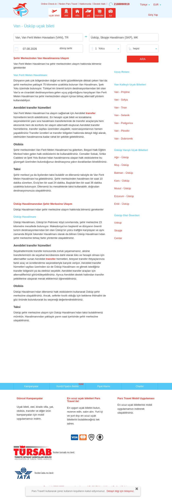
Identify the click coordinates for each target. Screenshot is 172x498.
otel (66, 12)
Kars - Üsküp (121, 180)
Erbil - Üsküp (121, 203)
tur (110, 12)
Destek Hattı (99, 4)
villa (77, 12)
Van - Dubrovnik (123, 138)
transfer (99, 12)
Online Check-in (49, 4)
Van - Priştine (122, 92)
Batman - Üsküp (123, 172)
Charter (140, 386)
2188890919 (119, 4)
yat (88, 12)
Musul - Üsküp (122, 188)
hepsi (136, 48)
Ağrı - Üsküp (121, 157)
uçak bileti (54, 12)
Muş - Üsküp (121, 164)
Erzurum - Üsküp (124, 196)
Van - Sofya (121, 99)
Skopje (118, 230)
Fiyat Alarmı (103, 386)
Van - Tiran (120, 107)
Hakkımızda (85, 4)
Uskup (118, 222)
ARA (143, 59)
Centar (118, 238)
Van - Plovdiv (122, 130)
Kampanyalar (31, 386)
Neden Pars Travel (68, 4)
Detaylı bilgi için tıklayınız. (120, 491)
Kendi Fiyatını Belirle (68, 386)
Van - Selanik (122, 115)
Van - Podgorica (123, 123)
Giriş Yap (153, 15)
